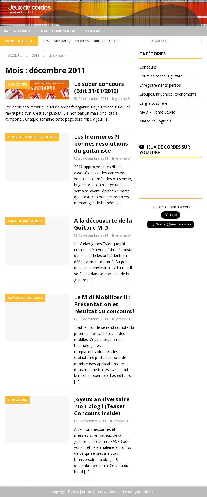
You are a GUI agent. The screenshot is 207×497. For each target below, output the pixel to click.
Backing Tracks (18, 31)
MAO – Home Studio (58, 31)
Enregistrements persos (160, 85)
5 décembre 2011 (92, 420)
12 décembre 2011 (93, 318)
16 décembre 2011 (93, 235)
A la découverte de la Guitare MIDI (103, 224)
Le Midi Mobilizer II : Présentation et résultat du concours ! (104, 304)
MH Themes (146, 491)
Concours (147, 67)
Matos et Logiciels (155, 121)
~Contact (93, 31)
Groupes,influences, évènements (167, 94)
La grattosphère (153, 103)
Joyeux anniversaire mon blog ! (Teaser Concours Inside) (102, 406)
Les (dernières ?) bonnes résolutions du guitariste (101, 143)
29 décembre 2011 (93, 98)
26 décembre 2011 (93, 158)
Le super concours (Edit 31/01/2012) (99, 87)
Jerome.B (122, 98)
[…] (109, 119)
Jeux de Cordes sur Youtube (164, 150)
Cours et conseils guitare (160, 76)
